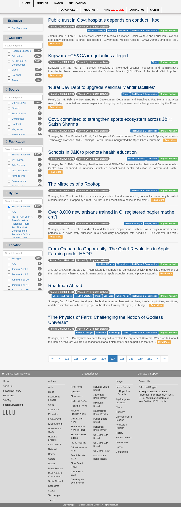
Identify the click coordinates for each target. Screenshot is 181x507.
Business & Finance (62, 296)
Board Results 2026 (78, 457)
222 (67, 358)
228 (122, 358)
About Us (91, 10)
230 (140, 358)
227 (113, 358)
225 (94, 358)
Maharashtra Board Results (100, 412)
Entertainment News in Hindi (78, 428)
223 (76, 358)
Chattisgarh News (76, 420)
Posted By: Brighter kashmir (92, 26)
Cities (13, 69)
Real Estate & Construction (17, 63)
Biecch (13, 108)
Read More (55, 43)
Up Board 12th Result (100, 444)
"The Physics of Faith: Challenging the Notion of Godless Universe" (105, 320)
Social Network (56, 481)
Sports (51, 490)
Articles (42, 3)
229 (131, 358)
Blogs (51, 392)
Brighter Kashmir (19, 154)
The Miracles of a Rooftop (74, 184)
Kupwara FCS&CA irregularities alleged (88, 55)
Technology (122, 264)
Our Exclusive (17, 28)
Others (51, 459)
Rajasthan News (79, 405)
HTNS (114, 10)
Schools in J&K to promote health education (92, 152)
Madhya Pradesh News (78, 412)
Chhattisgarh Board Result (77, 481)
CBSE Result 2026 (77, 473)
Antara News (17, 181)
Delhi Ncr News (79, 401)
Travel (13, 80)
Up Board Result (101, 451)
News (119, 407)
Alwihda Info (16, 175)
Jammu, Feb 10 (18, 279)
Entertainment (55, 423)
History (119, 433)
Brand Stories (17, 113)
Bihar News (76, 396)
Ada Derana (16, 165)
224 (85, 358)
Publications (77, 3)
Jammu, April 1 (18, 269)
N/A (12, 211)
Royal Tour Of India (124, 393)
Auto (50, 387)
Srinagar (14, 258)
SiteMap (7, 400)
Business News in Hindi (78, 436)
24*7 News (16, 159)
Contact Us (137, 10)
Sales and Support (148, 387)
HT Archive (8, 395)
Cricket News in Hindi (79, 449)
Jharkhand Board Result (99, 396)
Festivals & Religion (121, 426)
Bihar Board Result (77, 465)
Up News (75, 391)
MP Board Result (98, 404)
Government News (54, 430)
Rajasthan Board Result (99, 428)
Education (15, 56)
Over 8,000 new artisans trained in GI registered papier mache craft (111, 214)
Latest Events (123, 387)
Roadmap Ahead (65, 285)
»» (164, 358)
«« (52, 358)
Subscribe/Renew (12, 390)
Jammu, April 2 (18, 274)
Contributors (122, 452)
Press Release (55, 468)
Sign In (154, 10)
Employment (151, 223)
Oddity (51, 454)
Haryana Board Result (101, 388)
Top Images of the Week (123, 401)
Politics (52, 463)
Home (26, 3)
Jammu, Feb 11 (18, 285)
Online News (17, 102)
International (54, 444)
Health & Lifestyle (19, 51)
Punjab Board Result (100, 420)
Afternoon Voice (18, 170)
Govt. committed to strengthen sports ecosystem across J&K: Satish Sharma (110, 122)
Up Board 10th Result (100, 437)
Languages (69, 10)
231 (149, 358)
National (14, 75)
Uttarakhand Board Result (99, 457)
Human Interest (124, 437)
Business (120, 412)
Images (58, 3)
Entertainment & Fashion (124, 418)
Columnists (16, 118)
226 (103, 358)
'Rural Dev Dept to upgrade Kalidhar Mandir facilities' (101, 87)
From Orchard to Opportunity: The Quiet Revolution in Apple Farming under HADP (108, 251)
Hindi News (76, 387)
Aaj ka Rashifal (78, 442)
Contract (14, 124)
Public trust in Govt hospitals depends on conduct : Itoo (104, 20)
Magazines (16, 129)
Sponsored (53, 486)
